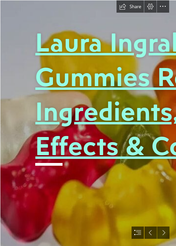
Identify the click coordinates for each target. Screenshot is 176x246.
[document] (88, 123)
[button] (130, 6)
